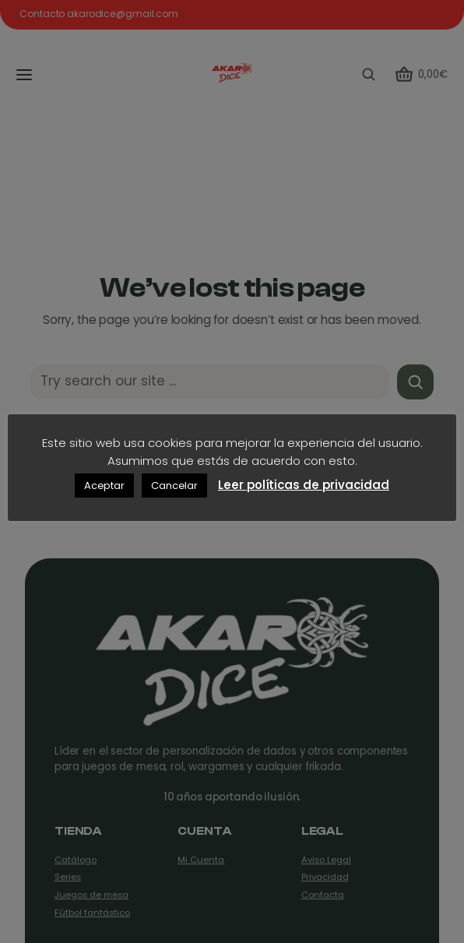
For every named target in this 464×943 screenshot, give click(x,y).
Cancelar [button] (174, 485)
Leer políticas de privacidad (303, 485)
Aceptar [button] (104, 485)
